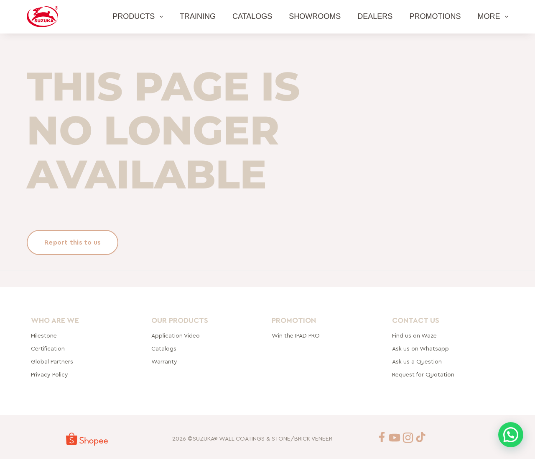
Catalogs (252, 16)
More (492, 17)
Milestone (44, 336)
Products (139, 17)
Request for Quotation (423, 375)
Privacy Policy (49, 375)
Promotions (435, 16)
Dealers (374, 16)
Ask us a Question (417, 362)
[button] (510, 434)
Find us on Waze (414, 336)
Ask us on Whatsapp (421, 349)
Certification (48, 349)
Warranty (164, 362)
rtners (52, 362)
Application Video (175, 336)
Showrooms (315, 16)
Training (198, 16)
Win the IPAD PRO (296, 336)
